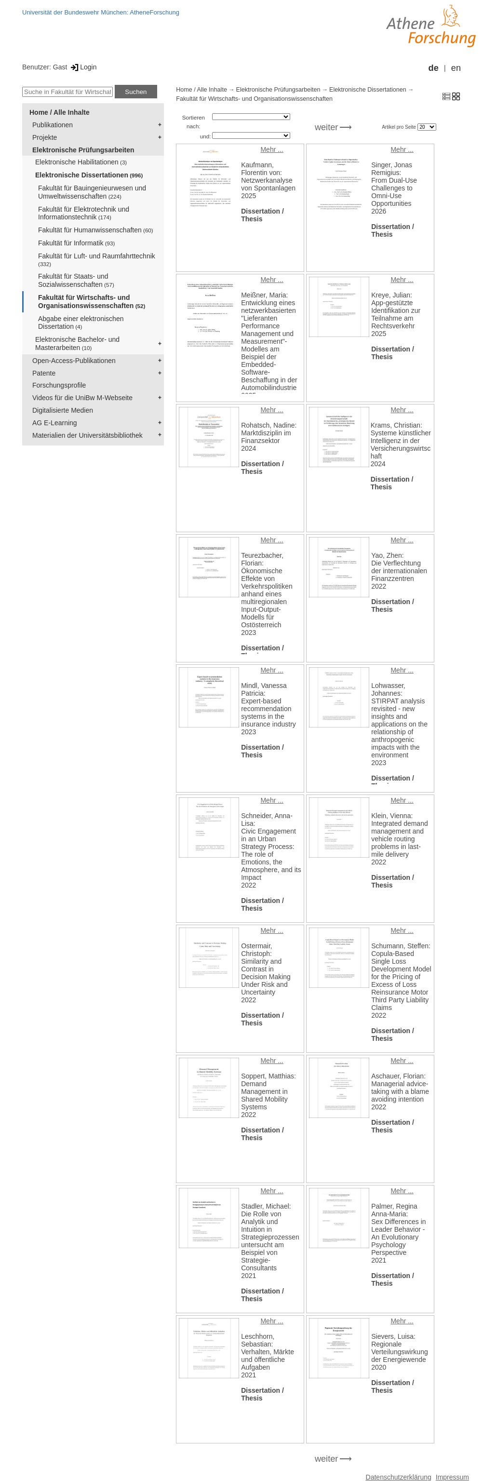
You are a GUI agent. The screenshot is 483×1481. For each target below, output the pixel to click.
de (434, 68)
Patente (43, 373)
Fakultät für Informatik (76, 243)
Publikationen (52, 125)
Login (82, 67)
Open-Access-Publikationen (74, 360)
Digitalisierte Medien (62, 410)
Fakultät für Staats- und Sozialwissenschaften (76, 280)
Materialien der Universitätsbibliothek (87, 435)
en (456, 68)
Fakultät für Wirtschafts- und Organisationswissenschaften (91, 302)
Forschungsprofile (59, 385)
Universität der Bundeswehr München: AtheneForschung (100, 12)
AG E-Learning (54, 423)
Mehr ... (271, 149)
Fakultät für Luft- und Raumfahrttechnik (96, 259)
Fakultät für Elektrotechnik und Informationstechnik (83, 213)
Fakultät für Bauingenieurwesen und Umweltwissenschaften (92, 192)
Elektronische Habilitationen (81, 162)
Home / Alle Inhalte (59, 112)
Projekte (44, 137)
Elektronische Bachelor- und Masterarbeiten (77, 343)
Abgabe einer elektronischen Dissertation (80, 323)
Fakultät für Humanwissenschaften (95, 230)
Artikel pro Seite (399, 127)
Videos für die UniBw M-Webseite (82, 398)
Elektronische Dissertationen (89, 175)
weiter (326, 127)
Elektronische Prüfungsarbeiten (83, 150)
